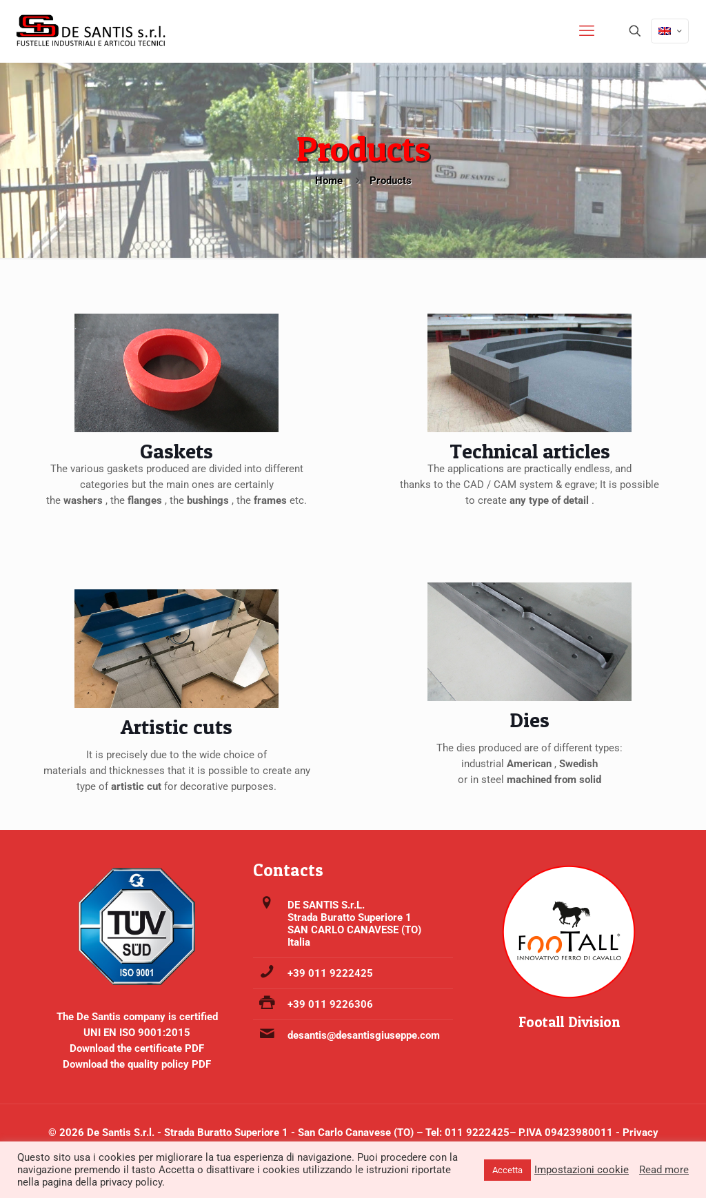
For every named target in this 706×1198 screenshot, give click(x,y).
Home (329, 180)
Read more (664, 1170)
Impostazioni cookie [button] (581, 1170)
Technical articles (530, 450)
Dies (529, 719)
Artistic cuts (176, 726)
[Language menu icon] (670, 31)
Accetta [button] (507, 1170)
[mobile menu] (586, 31)
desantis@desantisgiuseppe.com (364, 1035)
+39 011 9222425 (330, 973)
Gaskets (176, 450)
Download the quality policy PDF (137, 1064)
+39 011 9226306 (330, 1004)
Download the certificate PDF (137, 1048)
